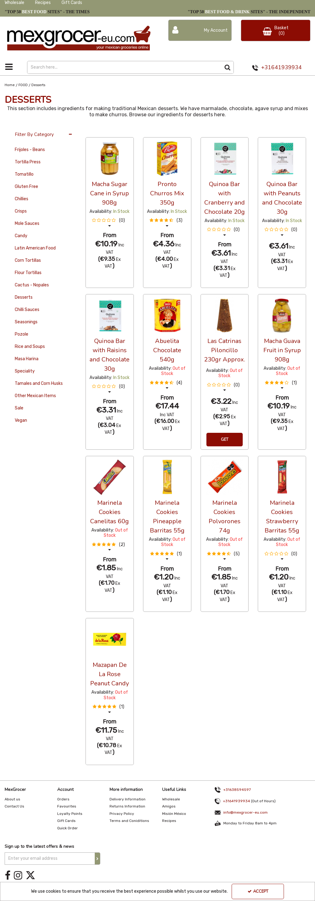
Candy (21, 235)
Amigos (169, 806)
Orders (63, 799)
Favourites (66, 806)
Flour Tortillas (28, 272)
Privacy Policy (122, 813)
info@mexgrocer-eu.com (245, 812)
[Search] (124, 67)
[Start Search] (227, 67)
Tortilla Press (28, 162)
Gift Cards (72, 2)
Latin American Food (35, 248)
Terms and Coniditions (129, 821)
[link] (8, 875)
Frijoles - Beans (30, 149)
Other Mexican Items (35, 395)
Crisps (21, 211)
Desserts (24, 297)
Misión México (174, 813)
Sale (19, 408)
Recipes (43, 2)
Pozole (21, 334)
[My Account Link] (200, 30)
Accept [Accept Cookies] (258, 891)
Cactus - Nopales (32, 285)
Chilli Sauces (27, 309)
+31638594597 (237, 789)
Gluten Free (26, 186)
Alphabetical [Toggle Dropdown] (132, 131)
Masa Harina (26, 358)
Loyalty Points (69, 813)
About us (12, 799)
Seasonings (26, 322)
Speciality (25, 371)
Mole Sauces (27, 223)
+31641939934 (281, 67)
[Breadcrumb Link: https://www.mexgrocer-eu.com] (10, 85)
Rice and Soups (30, 346)
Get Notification (224, 441)
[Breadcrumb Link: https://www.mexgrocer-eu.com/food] (23, 85)
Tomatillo (24, 174)
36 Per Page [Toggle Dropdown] (98, 131)
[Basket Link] (275, 30)
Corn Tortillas (28, 260)
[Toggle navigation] (9, 67)
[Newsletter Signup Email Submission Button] (97, 858)
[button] (109, 223)
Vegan (21, 420)
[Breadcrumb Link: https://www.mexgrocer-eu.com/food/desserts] (38, 85)
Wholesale (14, 2)
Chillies (21, 198)
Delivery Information (128, 799)
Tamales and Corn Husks (39, 383)
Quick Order (67, 828)
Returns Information (127, 806)
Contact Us (14, 806)
